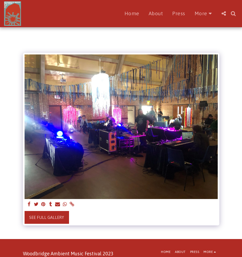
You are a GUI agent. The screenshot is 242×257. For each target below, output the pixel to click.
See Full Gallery (46, 217)
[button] (223, 13)
